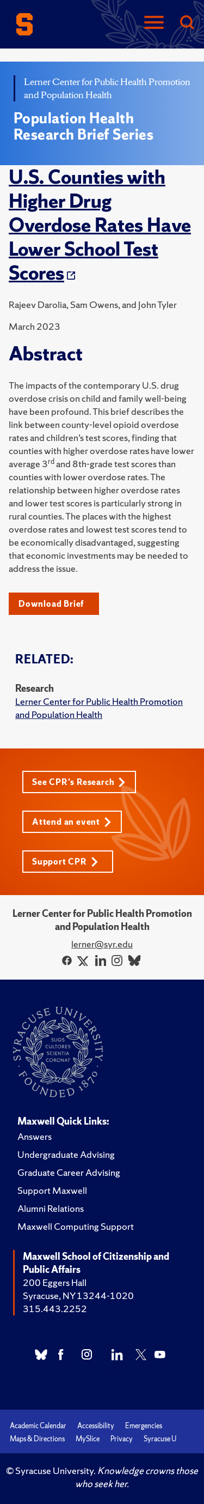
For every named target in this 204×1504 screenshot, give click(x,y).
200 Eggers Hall (54, 1282)
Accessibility (95, 1425)
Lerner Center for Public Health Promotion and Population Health (99, 708)
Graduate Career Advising (68, 1172)
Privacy (121, 1438)
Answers (34, 1136)
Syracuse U (160, 1438)
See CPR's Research (79, 782)
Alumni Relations (50, 1208)
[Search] (186, 23)
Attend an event (72, 821)
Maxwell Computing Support (75, 1226)
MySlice (88, 1438)
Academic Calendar (38, 1425)
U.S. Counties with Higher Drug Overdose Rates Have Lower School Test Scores (100, 225)
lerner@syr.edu (102, 944)
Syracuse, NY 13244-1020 (78, 1295)
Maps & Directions (37, 1438)
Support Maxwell (52, 1190)
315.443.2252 (55, 1308)
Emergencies (143, 1425)
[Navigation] (154, 23)
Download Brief (51, 603)
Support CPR (65, 861)
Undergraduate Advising (66, 1154)
